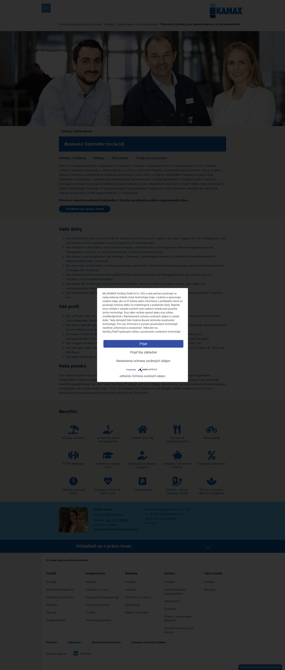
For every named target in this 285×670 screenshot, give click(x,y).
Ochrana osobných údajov (149, 376)
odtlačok (125, 376)
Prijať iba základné (143, 352)
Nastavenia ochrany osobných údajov (143, 361)
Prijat (143, 344)
